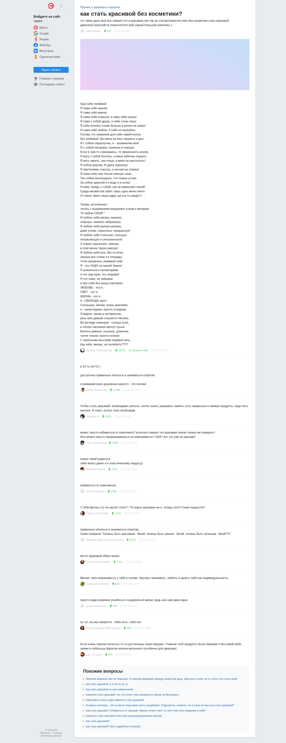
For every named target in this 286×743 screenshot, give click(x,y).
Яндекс (41, 39)
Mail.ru (41, 27)
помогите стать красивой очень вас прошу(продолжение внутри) (124, 715)
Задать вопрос (51, 69)
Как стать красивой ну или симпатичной (109, 689)
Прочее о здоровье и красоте (100, 7)
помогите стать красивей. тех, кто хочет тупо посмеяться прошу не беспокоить (132, 694)
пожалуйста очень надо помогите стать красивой (115, 700)
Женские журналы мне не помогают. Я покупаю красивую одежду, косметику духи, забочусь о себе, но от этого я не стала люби (161, 678)
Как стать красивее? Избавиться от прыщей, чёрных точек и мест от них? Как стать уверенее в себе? (146, 710)
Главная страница (49, 78)
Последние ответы (49, 84)
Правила (45, 732)
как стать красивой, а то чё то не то (107, 684)
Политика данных (51, 735)
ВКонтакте (43, 51)
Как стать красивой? (98, 721)
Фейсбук (42, 45)
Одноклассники (47, 57)
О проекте (51, 729)
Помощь (57, 732)
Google (41, 33)
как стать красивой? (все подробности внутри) (113, 726)
